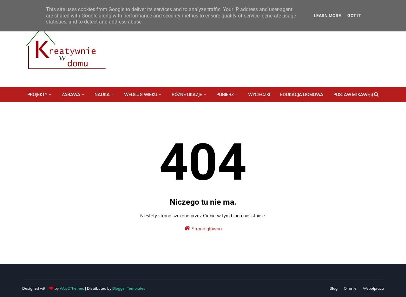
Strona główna (203, 228)
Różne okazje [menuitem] (187, 94)
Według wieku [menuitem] (140, 94)
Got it (354, 15)
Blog (333, 288)
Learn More (327, 15)
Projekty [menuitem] (37, 94)
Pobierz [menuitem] (225, 94)
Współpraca (373, 288)
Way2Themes (72, 288)
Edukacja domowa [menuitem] (301, 94)
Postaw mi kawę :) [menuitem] (353, 94)
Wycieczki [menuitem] (259, 94)
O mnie (350, 288)
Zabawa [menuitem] (71, 94)
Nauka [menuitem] (102, 94)
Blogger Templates (128, 288)
